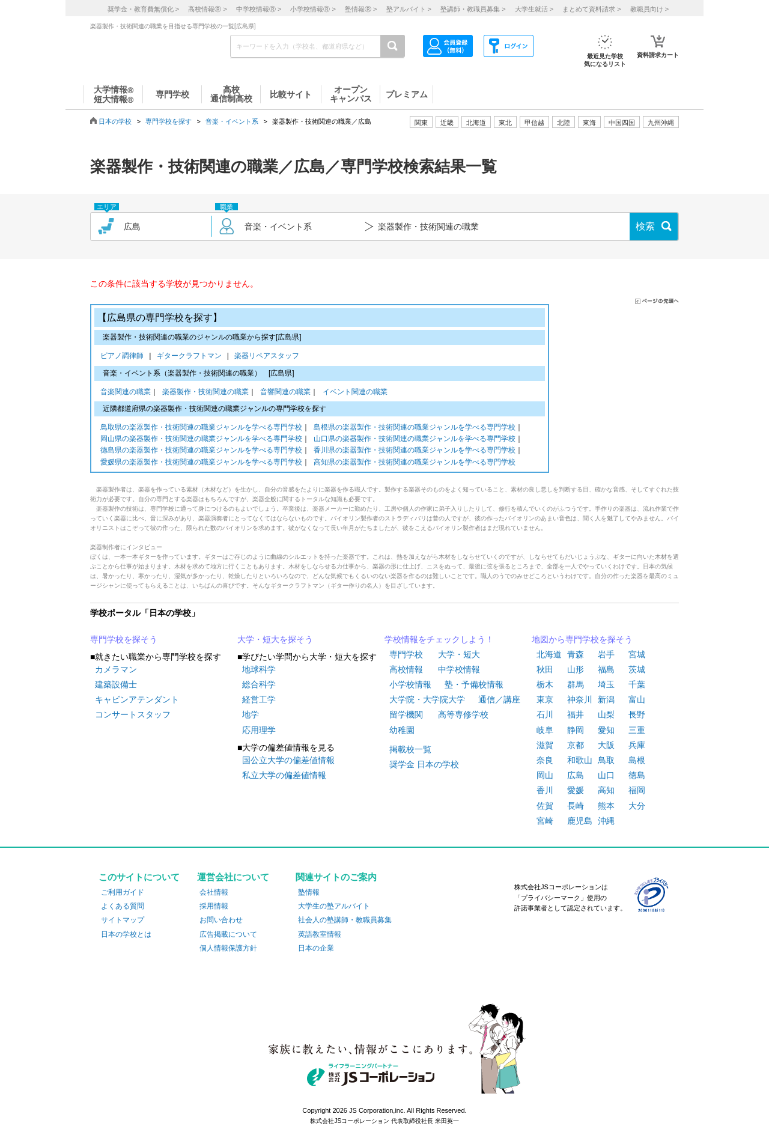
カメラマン (116, 669)
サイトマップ (122, 920)
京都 (575, 745)
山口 (606, 775)
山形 (575, 669)
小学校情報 (410, 684)
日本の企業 (316, 948)
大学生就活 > (534, 9)
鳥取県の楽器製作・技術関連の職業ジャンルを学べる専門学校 (201, 428)
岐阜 (544, 730)
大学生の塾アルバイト (334, 906)
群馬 (575, 684)
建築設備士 (116, 684)
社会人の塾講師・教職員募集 (345, 920)
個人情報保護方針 (228, 948)
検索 (645, 226)
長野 (636, 714)
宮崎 (544, 821)
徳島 (636, 775)
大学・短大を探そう (275, 639)
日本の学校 (115, 121)
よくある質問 (122, 906)
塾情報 (309, 892)
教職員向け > (649, 9)
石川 (544, 714)
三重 (636, 730)
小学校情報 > (312, 9)
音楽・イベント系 (231, 121)
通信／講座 (499, 699)
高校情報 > (207, 9)
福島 (606, 669)
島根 (636, 760)
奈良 (544, 760)
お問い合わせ (221, 920)
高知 (606, 790)
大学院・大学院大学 (427, 699)
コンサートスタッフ (133, 714)
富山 (636, 699)
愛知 (606, 730)
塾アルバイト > (408, 9)
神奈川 (579, 699)
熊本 (606, 806)
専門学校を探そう (123, 639)
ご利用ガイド (122, 892)
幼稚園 (402, 730)
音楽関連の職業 (125, 393)
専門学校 (406, 654)
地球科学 (259, 669)
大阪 (606, 745)
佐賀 (544, 806)
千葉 (636, 684)
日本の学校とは (126, 934)
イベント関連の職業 (355, 393)
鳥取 (606, 760)
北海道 (476, 122)
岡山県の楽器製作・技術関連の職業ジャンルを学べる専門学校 (201, 439)
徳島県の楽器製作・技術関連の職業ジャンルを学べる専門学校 (201, 451)
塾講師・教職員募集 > (472, 9)
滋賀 (544, 745)
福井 (575, 714)
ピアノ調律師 (124, 356)
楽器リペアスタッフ (266, 356)
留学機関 (406, 714)
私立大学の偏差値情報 (284, 775)
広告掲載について (228, 934)
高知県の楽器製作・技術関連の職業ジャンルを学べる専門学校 (414, 463)
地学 (250, 714)
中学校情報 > (258, 9)
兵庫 (636, 745)
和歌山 (579, 760)
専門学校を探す (168, 121)
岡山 (544, 775)
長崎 (575, 806)
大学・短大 (459, 654)
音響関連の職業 (285, 393)
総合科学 (259, 684)
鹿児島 (579, 821)
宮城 (636, 654)
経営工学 (259, 699)
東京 (544, 699)
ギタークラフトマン (191, 356)
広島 (575, 775)
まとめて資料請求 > (591, 9)
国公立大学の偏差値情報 (288, 760)
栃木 (544, 684)
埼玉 (606, 684)
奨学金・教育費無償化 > (143, 9)
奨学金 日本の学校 (424, 764)
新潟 (606, 699)
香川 (544, 790)
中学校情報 (459, 669)
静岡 (575, 730)
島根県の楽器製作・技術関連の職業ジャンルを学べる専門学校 (414, 428)
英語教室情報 (319, 934)
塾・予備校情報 (474, 684)
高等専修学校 (463, 714)
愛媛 (575, 790)
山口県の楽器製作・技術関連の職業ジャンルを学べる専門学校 (414, 439)
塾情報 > (361, 9)
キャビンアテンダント (137, 699)
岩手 (606, 654)
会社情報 (213, 892)
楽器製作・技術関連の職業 (205, 393)
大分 (636, 806)
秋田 (544, 669)
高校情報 (406, 669)
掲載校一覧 (410, 749)
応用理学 (259, 730)
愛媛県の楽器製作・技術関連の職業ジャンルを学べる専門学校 (201, 463)
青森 (575, 654)
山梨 (606, 714)
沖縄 (606, 821)
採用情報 (213, 906)
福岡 (636, 790)
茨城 (636, 669)
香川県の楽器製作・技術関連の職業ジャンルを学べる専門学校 (414, 451)
